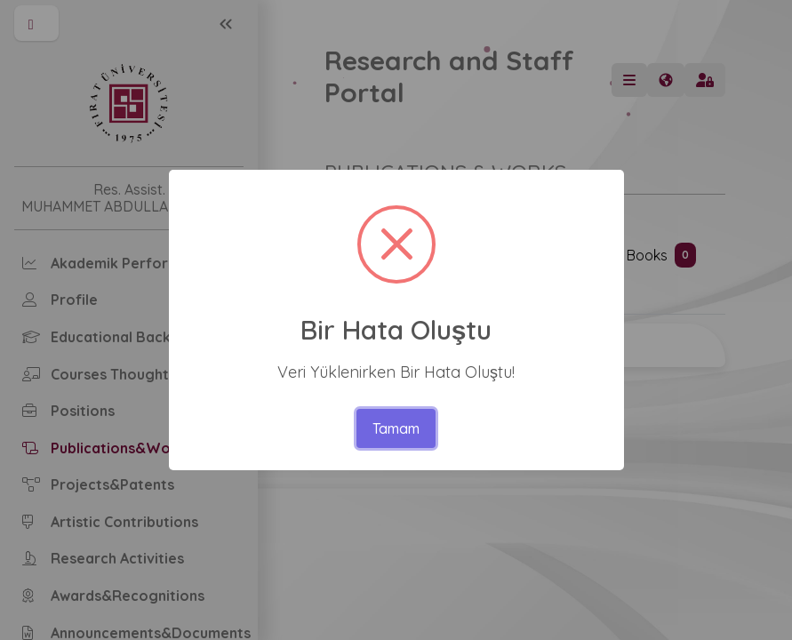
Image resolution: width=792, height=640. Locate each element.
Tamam (396, 428)
